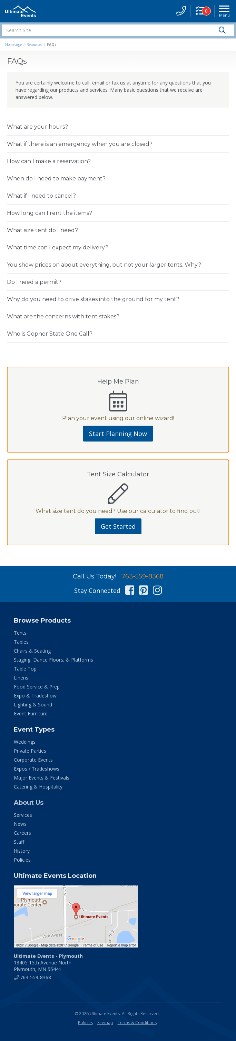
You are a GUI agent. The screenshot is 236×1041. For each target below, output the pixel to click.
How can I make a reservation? (49, 161)
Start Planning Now (118, 433)
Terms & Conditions (137, 1022)
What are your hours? (37, 126)
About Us (28, 802)
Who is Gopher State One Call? (49, 333)
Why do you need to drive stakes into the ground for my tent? (93, 299)
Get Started (118, 526)
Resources (34, 44)
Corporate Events (33, 759)
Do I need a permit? (34, 282)
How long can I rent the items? (49, 213)
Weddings (25, 741)
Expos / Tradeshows (36, 768)
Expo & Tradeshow (35, 695)
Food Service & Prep (37, 686)
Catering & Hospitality (38, 786)
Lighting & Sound (33, 704)
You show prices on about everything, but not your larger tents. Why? (104, 264)
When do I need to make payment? (56, 178)
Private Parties (30, 750)
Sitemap (105, 1022)
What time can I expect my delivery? (57, 247)
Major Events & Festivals (41, 777)
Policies (22, 859)
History (22, 850)
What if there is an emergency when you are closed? (80, 144)
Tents (20, 632)
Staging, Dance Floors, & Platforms (53, 659)
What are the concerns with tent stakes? (63, 316)
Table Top (25, 668)
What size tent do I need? (42, 230)
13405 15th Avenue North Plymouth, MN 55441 (48, 962)
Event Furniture (31, 713)
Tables (21, 641)
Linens (21, 677)
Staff (19, 842)
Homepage (13, 44)
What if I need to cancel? (41, 195)
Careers (22, 833)
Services (23, 815)
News (20, 824)
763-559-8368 (142, 576)
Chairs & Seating (32, 650)
